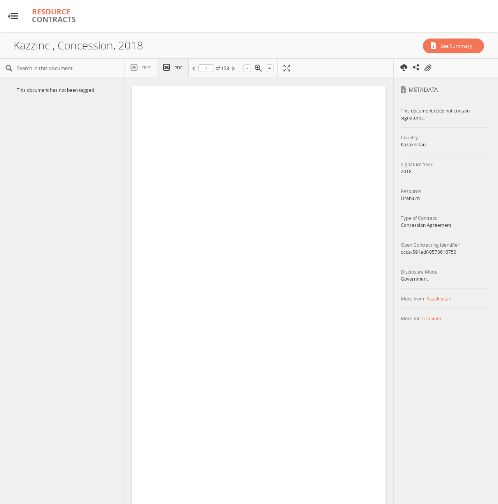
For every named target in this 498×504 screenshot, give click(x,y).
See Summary (456, 45)
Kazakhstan (438, 298)
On (427, 68)
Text (146, 67)
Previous (194, 69)
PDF (178, 67)
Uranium (431, 318)
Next (232, 69)
